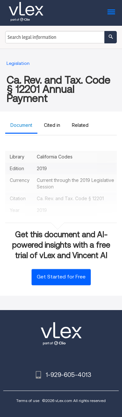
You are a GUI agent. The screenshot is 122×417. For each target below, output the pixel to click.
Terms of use (27, 400)
